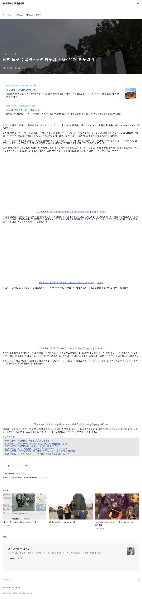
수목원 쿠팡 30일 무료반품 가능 (23, 110)
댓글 (4, 536)
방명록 (38, 15)
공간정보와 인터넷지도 (13, 3)
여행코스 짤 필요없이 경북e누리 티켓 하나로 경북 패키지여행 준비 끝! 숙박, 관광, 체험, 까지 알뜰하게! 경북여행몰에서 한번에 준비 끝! (62, 95)
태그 (9, 15)
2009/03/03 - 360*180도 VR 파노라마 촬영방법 (27, 441)
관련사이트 (7, 579)
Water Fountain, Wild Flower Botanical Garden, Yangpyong (66, 211)
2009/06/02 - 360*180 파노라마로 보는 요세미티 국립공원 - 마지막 (36, 443)
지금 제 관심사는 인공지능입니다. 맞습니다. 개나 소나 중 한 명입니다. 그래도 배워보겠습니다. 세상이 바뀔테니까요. (55, 552)
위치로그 (29, 15)
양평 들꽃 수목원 (27, 133)
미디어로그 (18, 15)
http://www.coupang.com (18, 106)
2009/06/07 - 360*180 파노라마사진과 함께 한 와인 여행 (32, 446)
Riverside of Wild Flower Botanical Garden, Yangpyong (66, 282)
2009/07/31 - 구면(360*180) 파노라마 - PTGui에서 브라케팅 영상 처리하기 (40, 451)
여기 (113, 356)
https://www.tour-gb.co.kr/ (19, 85)
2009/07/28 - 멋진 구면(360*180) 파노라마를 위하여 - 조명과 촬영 (36, 448)
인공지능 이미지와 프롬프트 (11, 587)
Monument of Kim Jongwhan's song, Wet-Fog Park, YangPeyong (66, 424)
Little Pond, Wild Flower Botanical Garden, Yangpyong (66, 348)
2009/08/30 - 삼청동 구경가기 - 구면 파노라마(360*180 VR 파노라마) (37, 453)
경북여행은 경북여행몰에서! (21, 90)
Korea (103, 211)
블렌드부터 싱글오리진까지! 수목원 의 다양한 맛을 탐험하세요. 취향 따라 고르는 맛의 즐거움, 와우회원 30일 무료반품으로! (63, 113)
